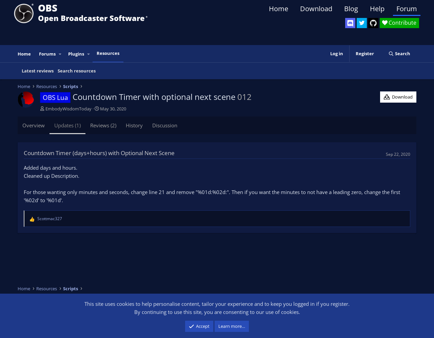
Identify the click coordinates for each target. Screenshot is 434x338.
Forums (47, 54)
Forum (406, 8)
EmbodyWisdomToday (68, 109)
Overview (33, 125)
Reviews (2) (103, 125)
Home (278, 8)
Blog (351, 8)
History (134, 125)
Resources (108, 53)
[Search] (399, 53)
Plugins (76, 54)
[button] (60, 54)
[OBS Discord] (350, 23)
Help (377, 8)
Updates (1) (67, 125)
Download (316, 8)
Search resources (77, 71)
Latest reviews (38, 71)
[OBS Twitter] (362, 23)
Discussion (164, 125)
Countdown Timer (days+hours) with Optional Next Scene (99, 153)
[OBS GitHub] (373, 23)
